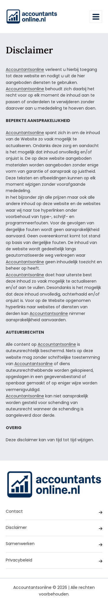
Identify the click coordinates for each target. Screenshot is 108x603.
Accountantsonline (25, 69)
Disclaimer (54, 528)
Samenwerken (54, 544)
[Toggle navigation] (96, 16)
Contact (54, 512)
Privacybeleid (54, 560)
